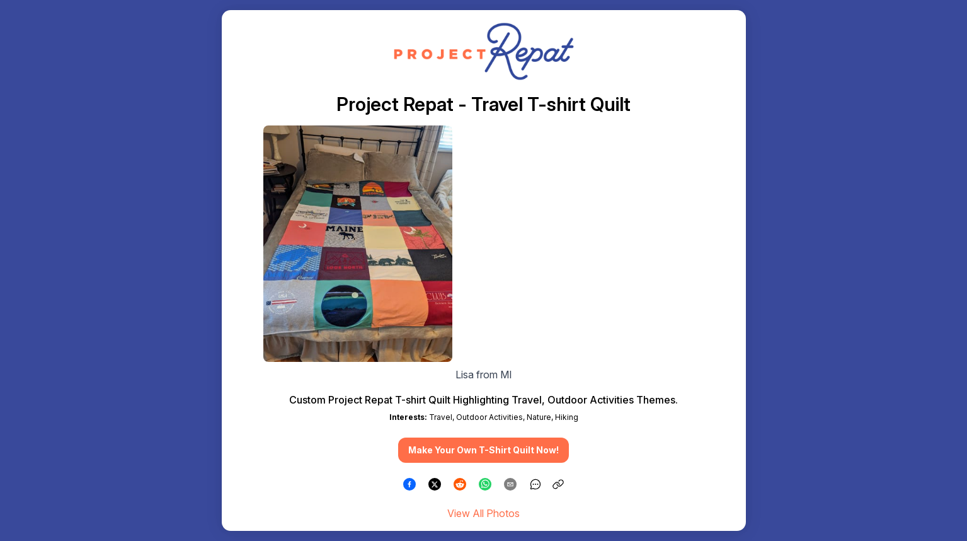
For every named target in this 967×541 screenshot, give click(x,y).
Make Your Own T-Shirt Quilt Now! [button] (483, 450)
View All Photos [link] (483, 513)
